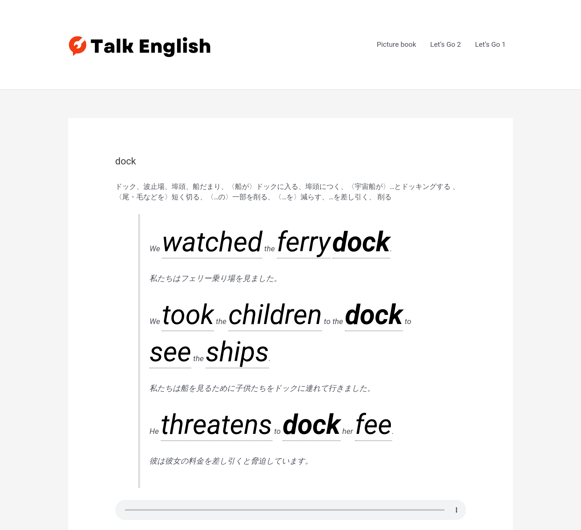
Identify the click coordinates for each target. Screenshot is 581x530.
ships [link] (302, 239)
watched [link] (176, 193)
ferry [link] (212, 193)
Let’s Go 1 (490, 27)
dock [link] (230, 193)
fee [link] (239, 285)
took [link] (169, 239)
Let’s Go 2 (445, 27)
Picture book (396, 27)
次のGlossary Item (479, 441)
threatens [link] (176, 285)
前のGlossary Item (102, 441)
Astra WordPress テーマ (340, 504)
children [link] (204, 239)
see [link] (273, 239)
